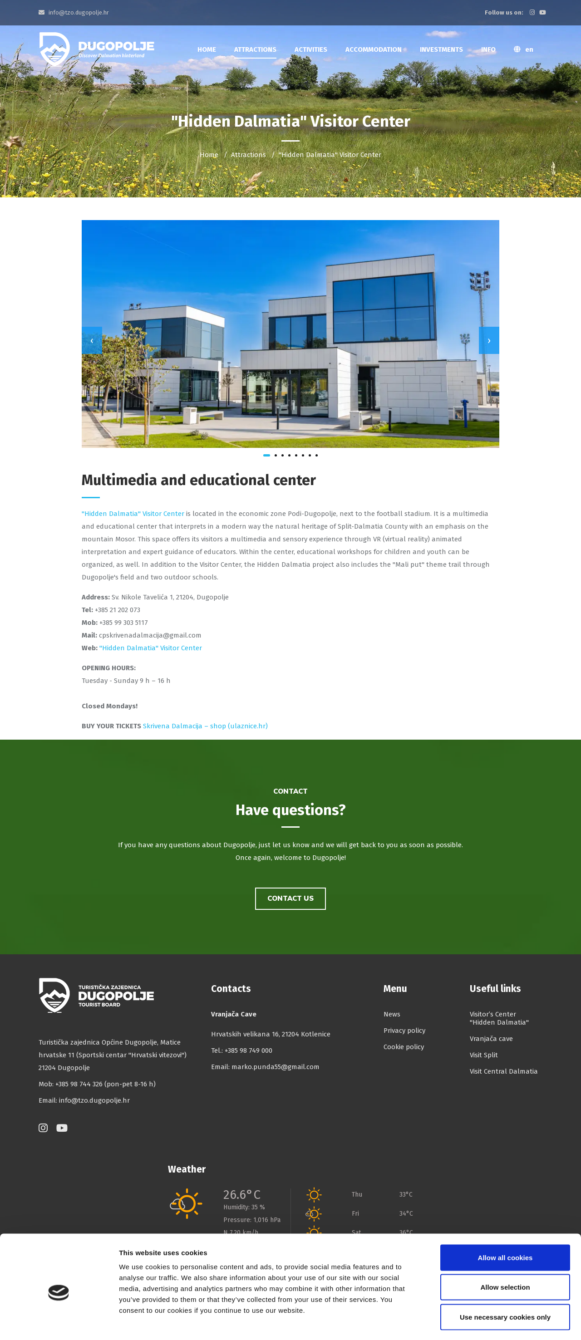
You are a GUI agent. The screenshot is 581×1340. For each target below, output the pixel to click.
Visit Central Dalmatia (504, 1071)
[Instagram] (533, 12)
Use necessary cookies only (505, 1280)
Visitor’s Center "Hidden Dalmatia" (499, 1018)
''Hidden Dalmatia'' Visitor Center (150, 648)
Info (488, 49)
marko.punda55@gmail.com (275, 1067)
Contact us (290, 898)
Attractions (255, 49)
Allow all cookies (505, 1221)
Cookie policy (404, 1047)
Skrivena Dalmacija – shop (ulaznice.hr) (205, 726)
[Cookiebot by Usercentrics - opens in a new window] (58, 1322)
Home (206, 49)
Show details (476, 1322)
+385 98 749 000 (248, 1050)
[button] (266, 455)
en (523, 49)
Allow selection (505, 1251)
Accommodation (373, 49)
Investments (441, 49)
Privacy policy (404, 1030)
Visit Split (484, 1055)
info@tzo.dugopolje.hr (74, 12)
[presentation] (92, 340)
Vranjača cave (491, 1039)
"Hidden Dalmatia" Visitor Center (133, 514)
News (392, 1014)
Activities (311, 49)
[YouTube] (544, 12)
